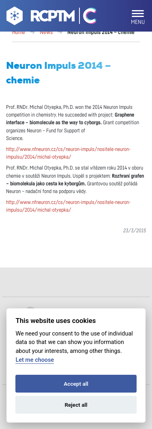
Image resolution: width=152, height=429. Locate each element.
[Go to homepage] (39, 17)
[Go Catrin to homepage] (86, 17)
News (46, 32)
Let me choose (34, 360)
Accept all (76, 383)
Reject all (75, 404)
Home (18, 32)
